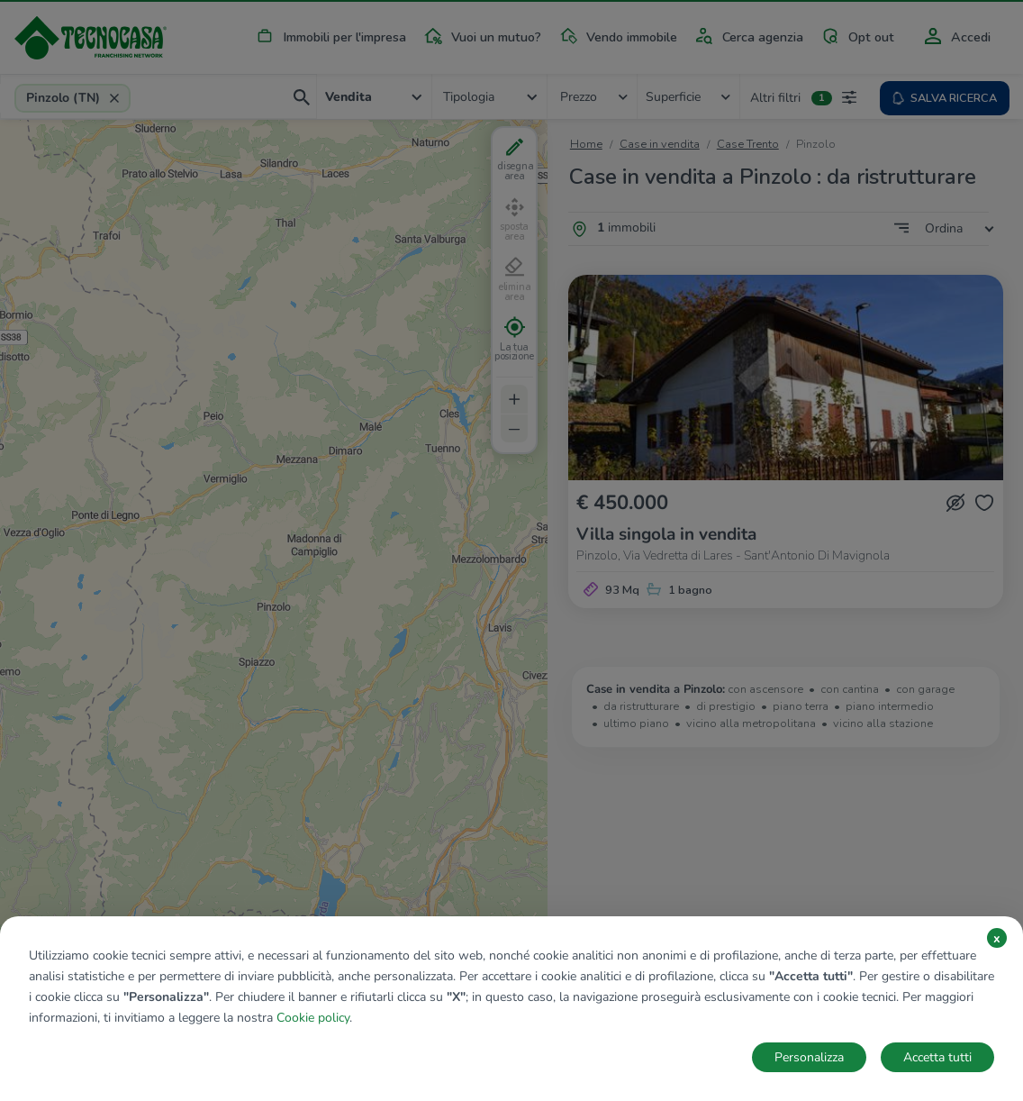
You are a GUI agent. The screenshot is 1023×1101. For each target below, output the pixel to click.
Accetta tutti (937, 1057)
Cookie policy (312, 1017)
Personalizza (809, 1057)
